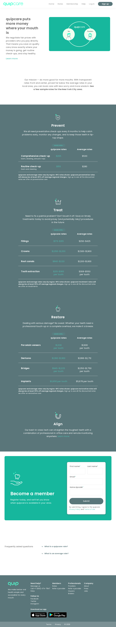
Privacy (58, 624)
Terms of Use (89, 509)
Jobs (86, 591)
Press (86, 588)
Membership (72, 4)
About (86, 586)
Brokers (71, 593)
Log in (91, 4)
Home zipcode (76, 487)
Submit (86, 501)
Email (72, 477)
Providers (72, 586)
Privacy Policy (74, 509)
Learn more (12, 58)
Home (51, 4)
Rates (60, 4)
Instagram (35, 604)
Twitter (33, 601)
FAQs (33, 591)
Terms (48, 624)
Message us (35, 586)
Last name (92, 466)
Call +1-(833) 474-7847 (40, 588)
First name (75, 466)
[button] (58, 156)
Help (84, 4)
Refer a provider (58, 588)
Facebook (35, 599)
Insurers (71, 591)
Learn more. (64, 436)
